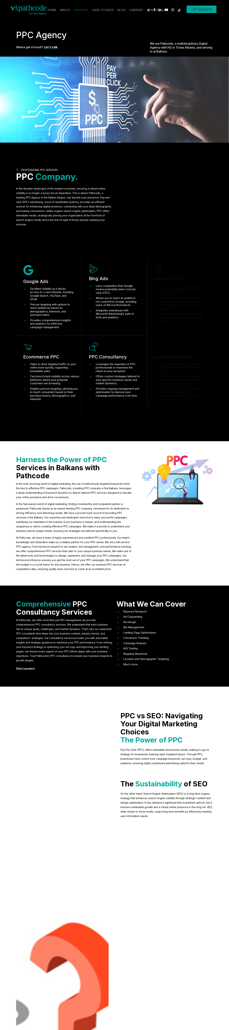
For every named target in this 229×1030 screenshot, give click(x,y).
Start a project (25, 668)
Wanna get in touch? (36, 47)
